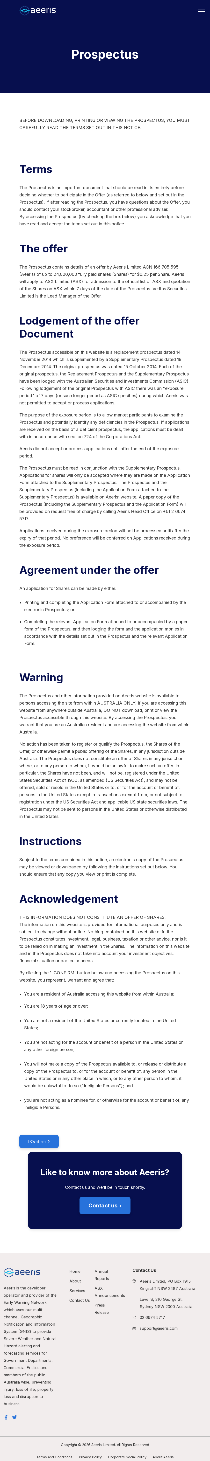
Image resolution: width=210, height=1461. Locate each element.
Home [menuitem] (74, 1271)
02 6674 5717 (152, 1317)
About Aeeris (163, 1457)
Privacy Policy (90, 1457)
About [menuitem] (75, 1281)
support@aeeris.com (159, 1328)
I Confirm (37, 1141)
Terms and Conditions (54, 1457)
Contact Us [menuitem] (79, 1300)
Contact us (103, 1205)
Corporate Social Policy (127, 1457)
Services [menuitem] (77, 1290)
